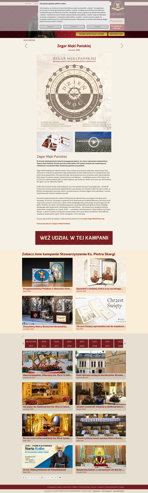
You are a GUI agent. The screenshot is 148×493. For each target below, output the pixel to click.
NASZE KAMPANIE (29, 40)
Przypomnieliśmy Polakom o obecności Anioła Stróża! (47, 290)
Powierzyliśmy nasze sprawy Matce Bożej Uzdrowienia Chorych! (98, 439)
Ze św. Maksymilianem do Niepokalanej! (44, 469)
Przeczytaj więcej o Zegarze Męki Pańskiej (53, 223)
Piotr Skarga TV (107, 491)
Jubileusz (75, 487)
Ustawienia (74, 26)
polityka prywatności (111, 487)
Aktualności (96, 491)
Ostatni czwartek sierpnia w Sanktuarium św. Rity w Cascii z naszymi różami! (100, 408)
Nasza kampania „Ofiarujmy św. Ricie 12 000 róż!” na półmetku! (46, 376)
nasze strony (67, 487)
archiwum (94, 487)
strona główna (51, 487)
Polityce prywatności (96, 10)
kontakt (121, 487)
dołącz (59, 487)
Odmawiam (50, 26)
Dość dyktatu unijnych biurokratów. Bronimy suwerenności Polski (100, 376)
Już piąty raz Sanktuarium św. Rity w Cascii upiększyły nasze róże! (46, 408)
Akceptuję (97, 26)
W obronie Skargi (84, 487)
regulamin (101, 487)
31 (60, 477)
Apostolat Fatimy (118, 491)
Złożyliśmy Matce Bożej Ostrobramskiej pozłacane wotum (44, 327)
